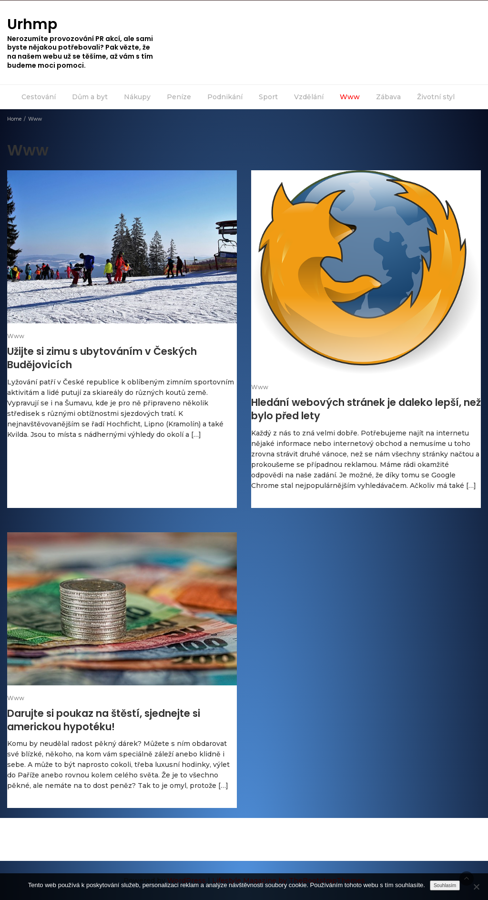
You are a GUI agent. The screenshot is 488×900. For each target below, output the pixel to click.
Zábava (388, 97)
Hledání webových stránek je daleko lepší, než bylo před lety (366, 409)
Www (350, 97)
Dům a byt (90, 97)
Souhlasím (445, 885)
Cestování (38, 97)
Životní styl (436, 97)
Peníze (179, 97)
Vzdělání (309, 97)
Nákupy (137, 97)
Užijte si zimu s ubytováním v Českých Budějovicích (102, 358)
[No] (476, 886)
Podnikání (225, 97)
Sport (268, 97)
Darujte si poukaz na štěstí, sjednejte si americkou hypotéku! (103, 720)
